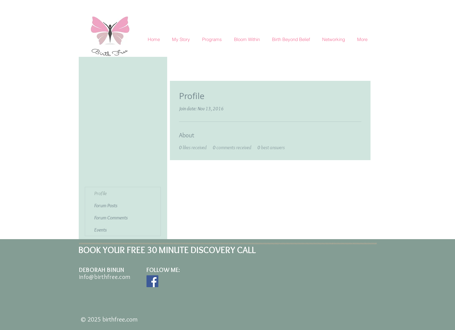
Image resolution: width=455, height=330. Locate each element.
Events (100, 230)
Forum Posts (105, 205)
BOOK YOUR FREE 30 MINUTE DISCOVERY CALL (167, 250)
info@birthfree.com (105, 276)
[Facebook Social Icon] (152, 281)
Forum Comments (111, 218)
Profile (100, 193)
